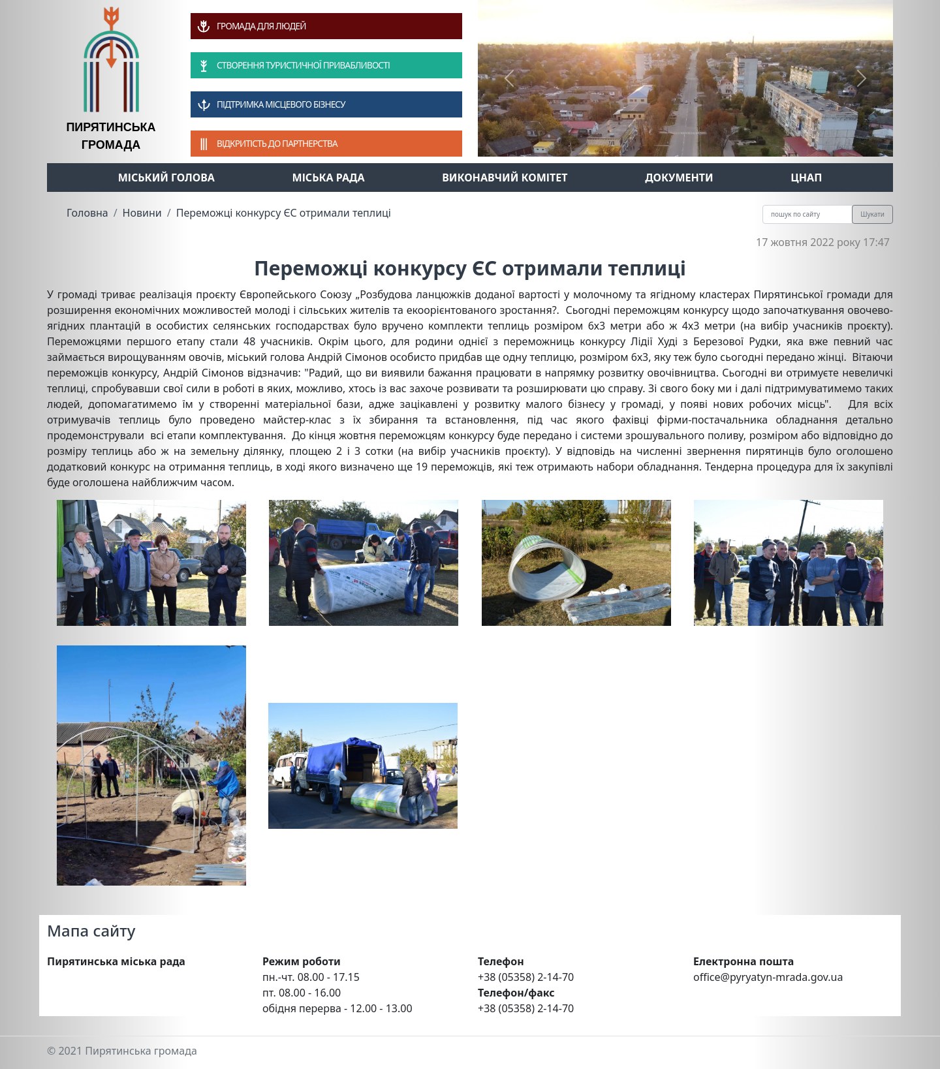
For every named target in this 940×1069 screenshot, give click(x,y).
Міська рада (328, 177)
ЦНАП (806, 177)
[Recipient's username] (807, 214)
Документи (679, 177)
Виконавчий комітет (504, 177)
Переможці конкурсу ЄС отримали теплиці (283, 213)
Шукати (872, 214)
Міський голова (166, 177)
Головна (87, 213)
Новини (142, 213)
